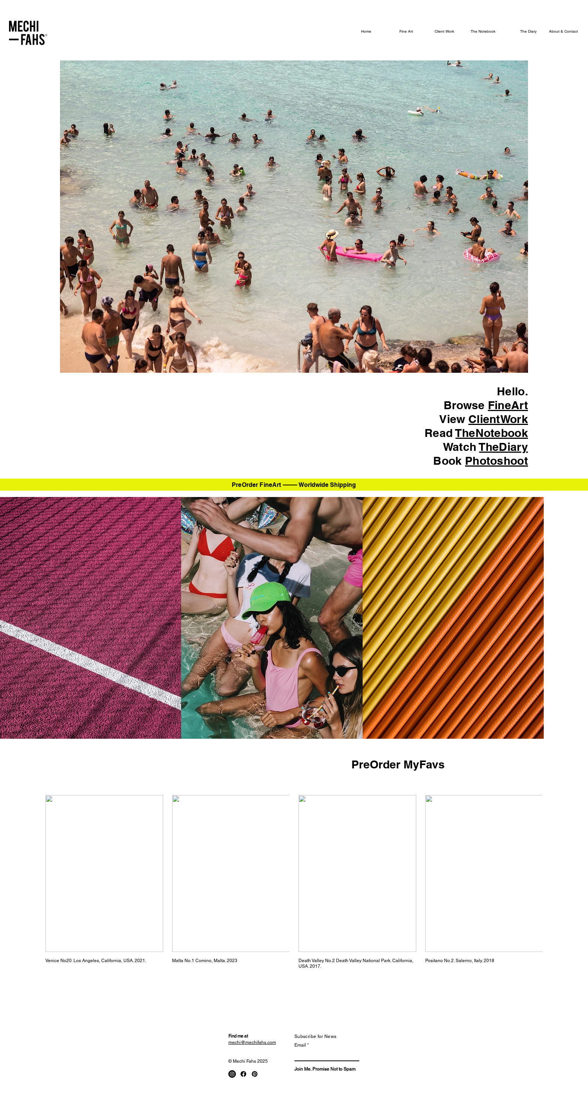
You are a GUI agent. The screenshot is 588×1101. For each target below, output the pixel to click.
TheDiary (503, 446)
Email (300, 1045)
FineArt (508, 405)
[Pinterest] (254, 1074)
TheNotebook (492, 433)
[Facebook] (243, 1074)
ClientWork (498, 419)
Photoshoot (496, 460)
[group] (294, 882)
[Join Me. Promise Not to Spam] (325, 1069)
